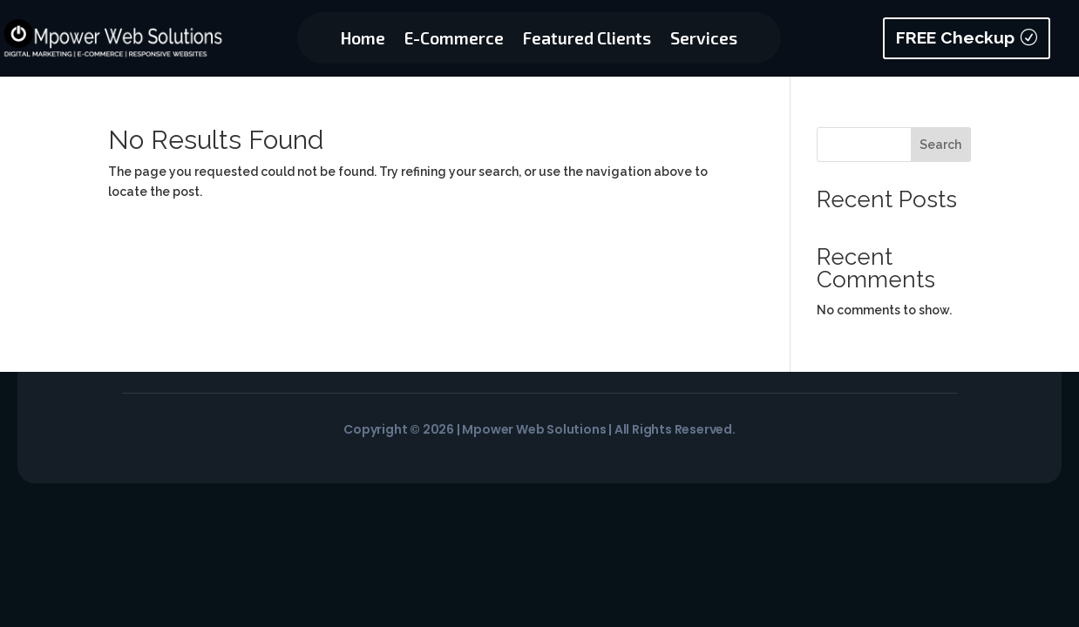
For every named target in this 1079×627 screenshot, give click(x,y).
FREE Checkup (955, 37)
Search (940, 145)
